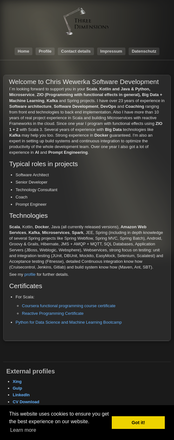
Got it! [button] (138, 422)
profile (30, 274)
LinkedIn (21, 394)
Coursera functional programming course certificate (69, 305)
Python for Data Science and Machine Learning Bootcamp (69, 322)
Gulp (17, 388)
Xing (17, 381)
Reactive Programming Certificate (53, 313)
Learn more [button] (23, 430)
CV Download (26, 401)
